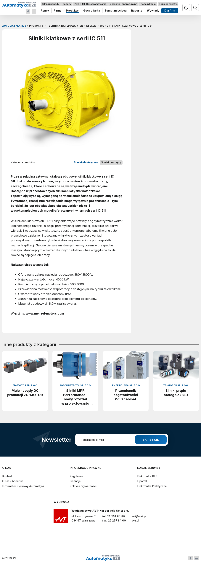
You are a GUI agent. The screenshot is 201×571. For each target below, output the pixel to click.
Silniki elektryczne (86, 162)
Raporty (136, 10)
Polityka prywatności (83, 486)
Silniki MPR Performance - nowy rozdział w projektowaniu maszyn (75, 397)
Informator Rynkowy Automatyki (23, 486)
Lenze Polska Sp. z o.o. (125, 385)
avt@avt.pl (138, 516)
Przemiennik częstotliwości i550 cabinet (125, 394)
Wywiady (153, 10)
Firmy (58, 10)
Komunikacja (148, 3)
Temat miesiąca (116, 10)
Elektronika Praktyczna (152, 486)
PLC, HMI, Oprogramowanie (90, 3)
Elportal (142, 481)
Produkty (72, 10)
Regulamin (76, 476)
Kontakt (7, 476)
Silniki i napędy (50, 3)
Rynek (45, 10)
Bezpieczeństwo (169, 3)
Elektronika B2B (147, 476)
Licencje (75, 481)
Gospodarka (91, 10)
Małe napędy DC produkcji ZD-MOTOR (25, 392)
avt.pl (135, 520)
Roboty (67, 3)
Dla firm (169, 10)
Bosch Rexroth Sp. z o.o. (75, 385)
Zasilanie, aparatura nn (123, 3)
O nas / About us (12, 481)
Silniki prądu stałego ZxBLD (176, 392)
